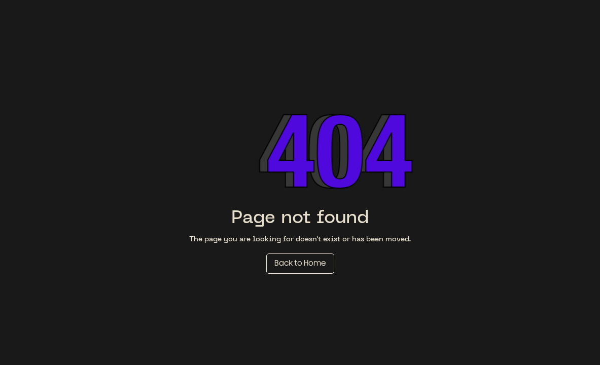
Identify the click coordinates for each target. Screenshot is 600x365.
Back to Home (300, 263)
